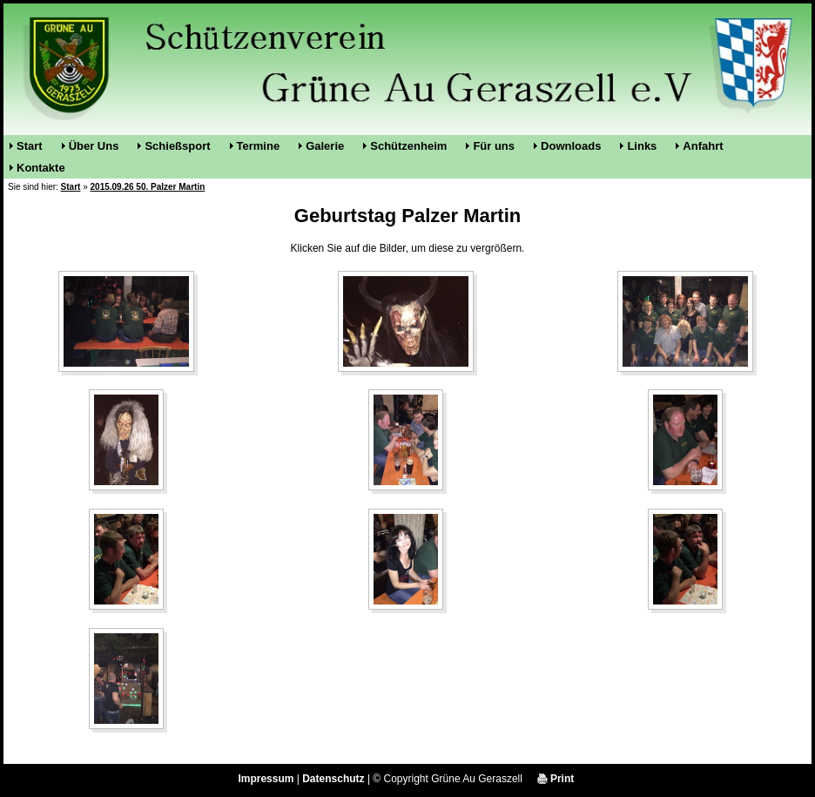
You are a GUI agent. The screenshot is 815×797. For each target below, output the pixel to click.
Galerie (325, 145)
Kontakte (41, 167)
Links (642, 145)
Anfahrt (703, 145)
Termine (258, 145)
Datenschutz (333, 779)
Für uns (494, 145)
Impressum (265, 779)
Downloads (571, 145)
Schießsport (177, 145)
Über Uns (94, 145)
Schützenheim (408, 145)
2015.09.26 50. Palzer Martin (148, 187)
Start (30, 145)
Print (556, 779)
